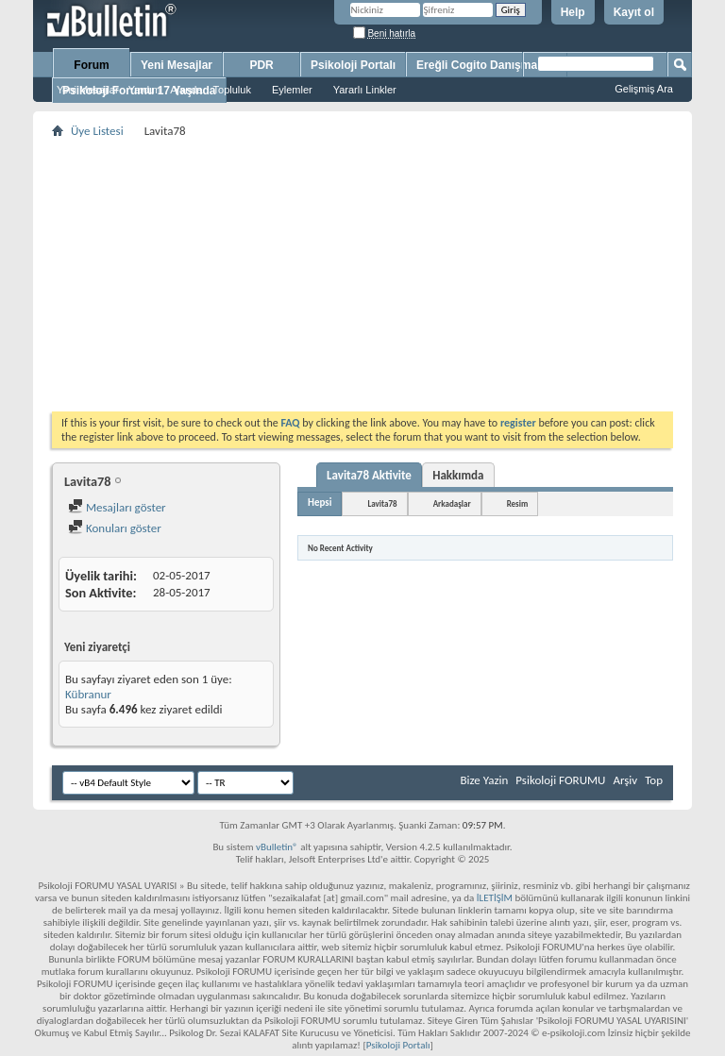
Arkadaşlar (452, 503)
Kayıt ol (634, 12)
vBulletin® (277, 847)
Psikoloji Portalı (353, 65)
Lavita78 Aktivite (369, 475)
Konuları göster (114, 528)
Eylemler (292, 89)
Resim (518, 503)
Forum (91, 65)
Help (573, 12)
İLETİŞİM (495, 898)
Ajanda (186, 89)
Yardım (144, 89)
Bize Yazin (484, 780)
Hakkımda (457, 475)
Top (654, 780)
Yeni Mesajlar (88, 89)
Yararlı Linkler (364, 89)
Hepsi (319, 502)
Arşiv (625, 780)
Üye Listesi (97, 131)
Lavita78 (381, 503)
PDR (261, 65)
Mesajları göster (117, 507)
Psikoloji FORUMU (560, 780)
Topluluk (232, 89)
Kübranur (88, 694)
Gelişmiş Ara (644, 88)
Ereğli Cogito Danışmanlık (486, 65)
